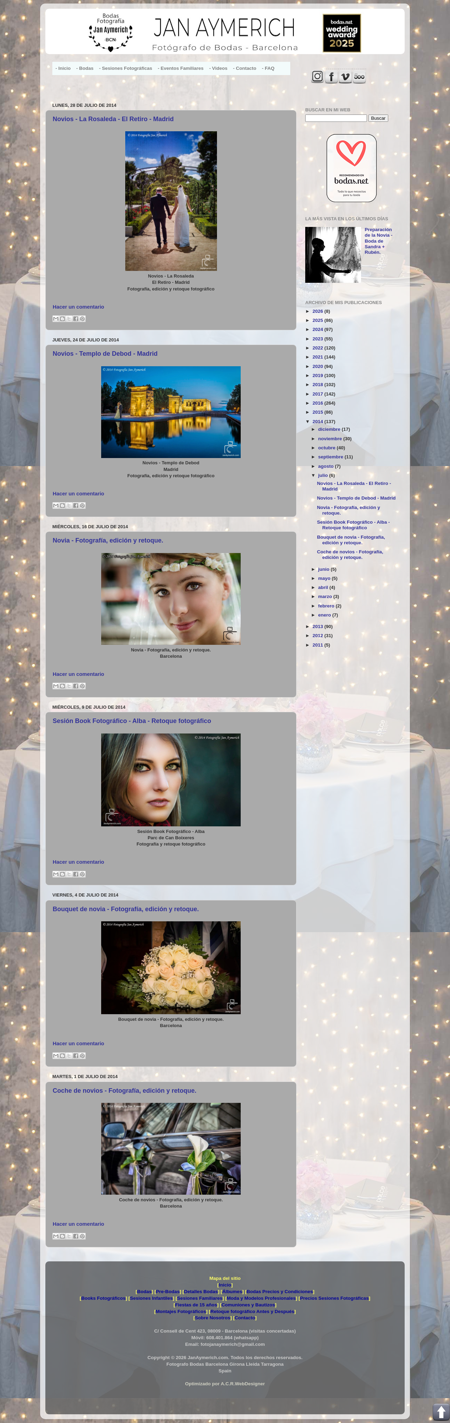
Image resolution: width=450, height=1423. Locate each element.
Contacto (245, 1317)
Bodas (144, 1291)
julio (323, 475)
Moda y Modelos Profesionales (261, 1298)
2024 (318, 329)
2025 (318, 320)
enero (325, 615)
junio (324, 569)
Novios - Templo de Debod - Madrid (105, 353)
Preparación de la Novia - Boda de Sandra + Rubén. (378, 241)
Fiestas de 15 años (196, 1304)
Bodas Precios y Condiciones (280, 1291)
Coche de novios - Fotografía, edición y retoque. (124, 1090)
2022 (318, 348)
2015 (318, 412)
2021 (318, 357)
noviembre (330, 438)
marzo (325, 596)
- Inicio (63, 68)
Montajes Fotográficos (181, 1311)
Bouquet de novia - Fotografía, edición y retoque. (126, 909)
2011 (318, 645)
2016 (318, 403)
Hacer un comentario (78, 307)
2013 (318, 626)
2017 (318, 394)
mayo (325, 578)
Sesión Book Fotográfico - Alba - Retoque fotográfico (132, 720)
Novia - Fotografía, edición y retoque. (108, 540)
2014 (318, 421)
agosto (326, 466)
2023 (318, 338)
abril (323, 587)
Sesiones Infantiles (151, 1298)
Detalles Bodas (201, 1291)
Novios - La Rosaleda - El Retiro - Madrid (113, 119)
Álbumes (232, 1291)
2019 (318, 375)
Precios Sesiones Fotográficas (334, 1298)
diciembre (330, 429)
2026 (318, 311)
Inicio (225, 1285)
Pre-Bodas (168, 1291)
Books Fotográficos (103, 1298)
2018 (318, 384)
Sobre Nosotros (212, 1317)
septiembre (331, 456)
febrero (327, 606)
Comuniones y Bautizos (248, 1304)
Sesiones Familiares (200, 1298)
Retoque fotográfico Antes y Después (252, 1311)
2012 (318, 635)
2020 (318, 366)
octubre (327, 447)
